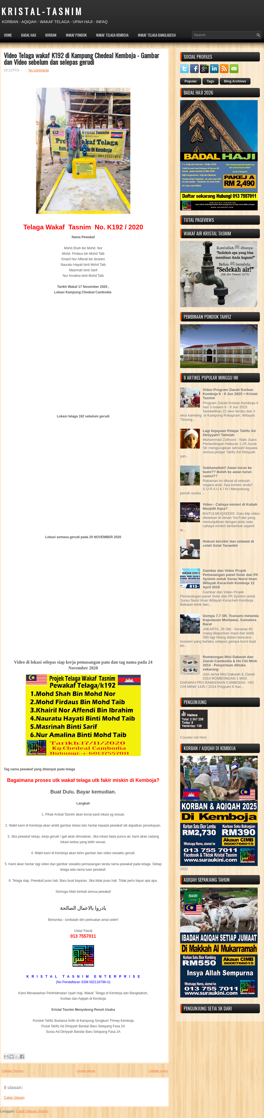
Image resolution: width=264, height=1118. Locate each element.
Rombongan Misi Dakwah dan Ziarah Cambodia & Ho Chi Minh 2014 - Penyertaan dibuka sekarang (230, 663)
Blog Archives (235, 81)
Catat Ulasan (14, 1097)
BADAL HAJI (28, 35)
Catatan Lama (157, 1071)
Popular (191, 81)
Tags (210, 81)
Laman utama (86, 1071)
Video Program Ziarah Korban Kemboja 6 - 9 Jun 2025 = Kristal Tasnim (230, 394)
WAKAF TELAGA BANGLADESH (157, 35)
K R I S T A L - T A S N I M (41, 11)
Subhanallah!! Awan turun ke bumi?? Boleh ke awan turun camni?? (227, 472)
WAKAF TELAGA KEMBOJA (112, 35)
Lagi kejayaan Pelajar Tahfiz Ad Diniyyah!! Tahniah (229, 433)
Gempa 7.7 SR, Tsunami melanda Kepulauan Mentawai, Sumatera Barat (231, 620)
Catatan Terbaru (12, 1071)
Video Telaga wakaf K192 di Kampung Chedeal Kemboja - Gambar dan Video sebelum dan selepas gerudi (81, 58)
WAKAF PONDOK (76, 35)
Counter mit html (193, 737)
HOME (8, 35)
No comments (39, 70)
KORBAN (50, 35)
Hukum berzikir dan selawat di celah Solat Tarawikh (228, 543)
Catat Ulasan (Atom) (32, 1111)
